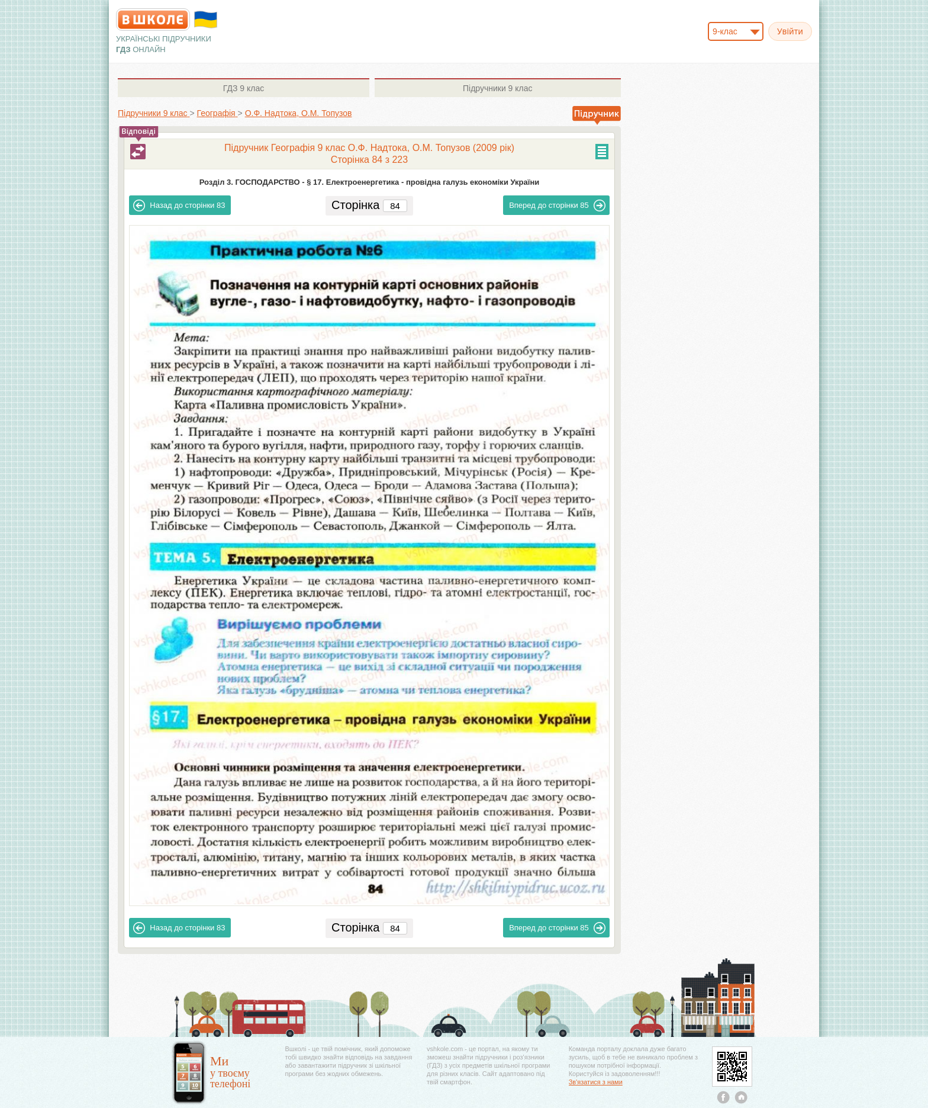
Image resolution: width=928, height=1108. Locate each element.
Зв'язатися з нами (596, 1081)
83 (179, 205)
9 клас (243, 88)
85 (557, 205)
